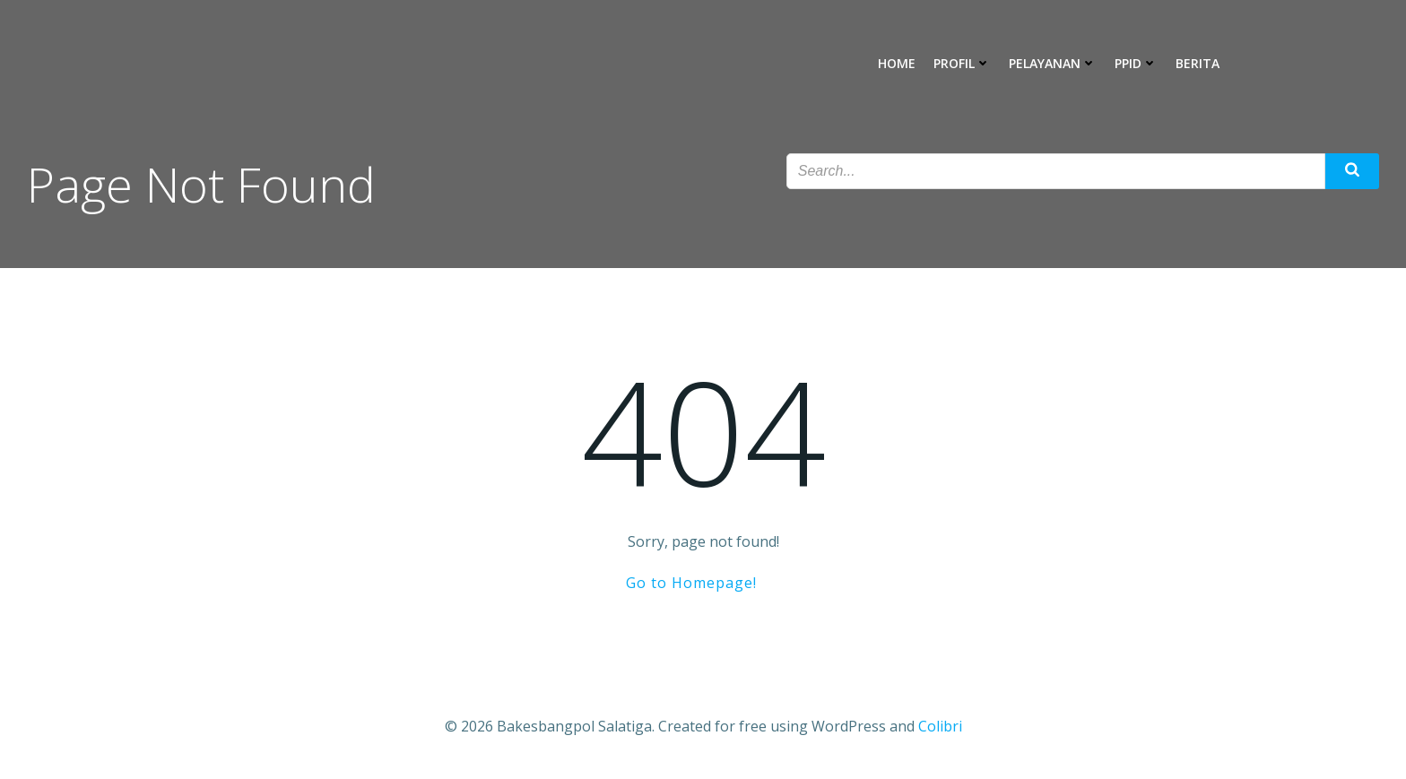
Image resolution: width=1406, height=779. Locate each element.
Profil (962, 63)
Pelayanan (1053, 63)
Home (897, 63)
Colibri (940, 726)
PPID (1136, 63)
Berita (1197, 63)
